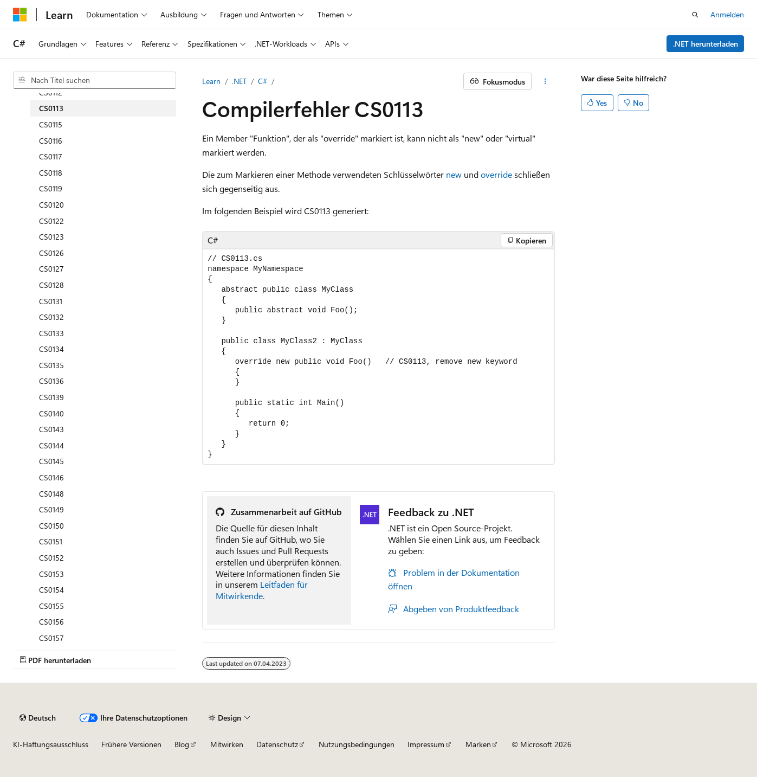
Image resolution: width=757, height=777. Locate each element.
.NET (239, 81)
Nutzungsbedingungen (356, 744)
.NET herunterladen (705, 43)
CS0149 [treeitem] (51, 509)
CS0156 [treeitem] (51, 622)
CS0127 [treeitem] (51, 269)
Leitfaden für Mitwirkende (262, 590)
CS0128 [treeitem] (51, 285)
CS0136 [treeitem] (51, 381)
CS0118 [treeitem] (50, 173)
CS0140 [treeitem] (51, 413)
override (496, 174)
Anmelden (727, 14)
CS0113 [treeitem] (51, 108)
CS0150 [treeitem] (51, 526)
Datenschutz (277, 744)
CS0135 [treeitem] (51, 365)
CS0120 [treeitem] (51, 205)
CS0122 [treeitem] (51, 221)
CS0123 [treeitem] (51, 237)
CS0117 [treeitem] (50, 156)
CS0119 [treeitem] (50, 188)
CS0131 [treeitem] (50, 301)
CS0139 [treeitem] (51, 397)
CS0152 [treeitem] (51, 558)
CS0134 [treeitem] (51, 349)
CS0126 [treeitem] (51, 253)
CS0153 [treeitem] (51, 574)
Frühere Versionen (131, 744)
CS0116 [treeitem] (50, 141)
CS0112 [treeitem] (50, 92)
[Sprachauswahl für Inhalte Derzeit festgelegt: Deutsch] (37, 718)
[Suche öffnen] (695, 14)
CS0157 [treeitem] (51, 638)
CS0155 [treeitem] (51, 606)
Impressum (425, 744)
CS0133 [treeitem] (51, 333)
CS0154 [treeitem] (51, 590)
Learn (211, 81)
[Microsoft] (20, 15)
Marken (478, 744)
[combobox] (94, 80)
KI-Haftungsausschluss (50, 744)
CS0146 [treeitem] (51, 477)
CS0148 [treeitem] (51, 494)
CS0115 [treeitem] (50, 124)
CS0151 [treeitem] (50, 541)
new (454, 174)
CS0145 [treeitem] (51, 461)
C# (262, 81)
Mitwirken (226, 744)
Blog (181, 744)
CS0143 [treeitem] (51, 429)
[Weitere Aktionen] (545, 81)
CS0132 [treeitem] (51, 317)
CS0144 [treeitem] (51, 445)
